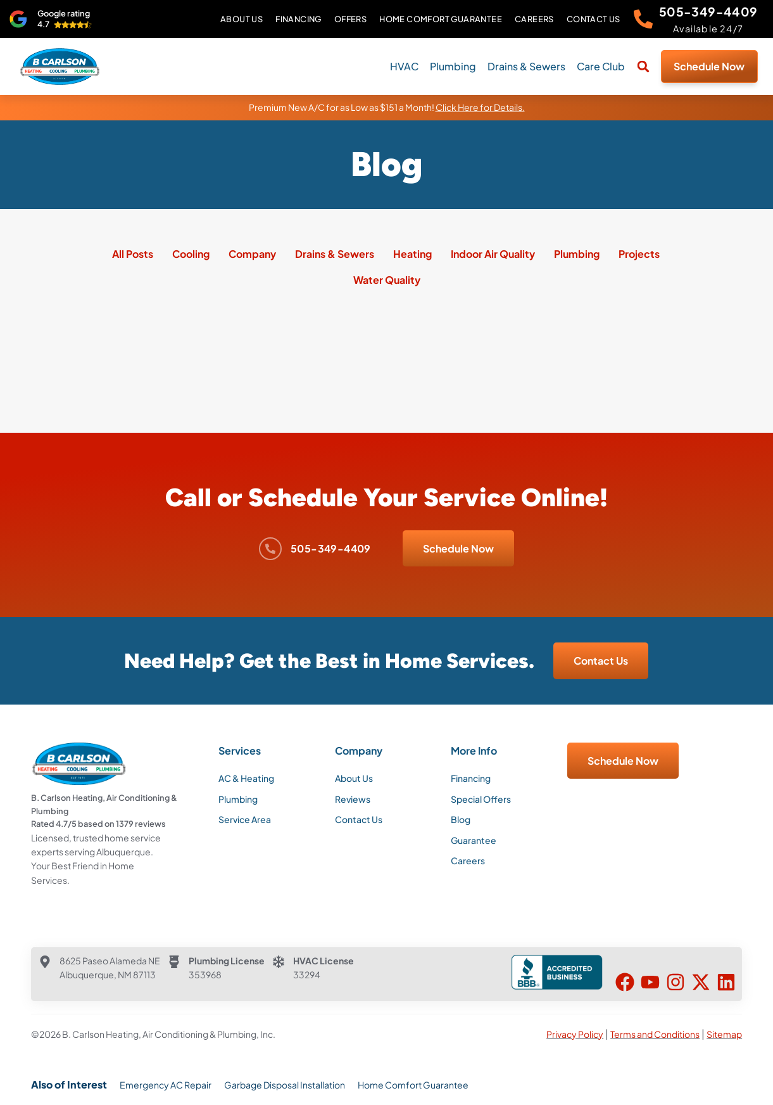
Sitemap (724, 1034)
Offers (350, 19)
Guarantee (473, 840)
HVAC (404, 66)
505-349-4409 (708, 11)
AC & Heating (246, 778)
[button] (643, 66)
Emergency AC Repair (165, 1084)
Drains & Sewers (526, 66)
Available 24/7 (708, 28)
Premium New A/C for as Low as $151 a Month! (387, 107)
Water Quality (386, 279)
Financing (298, 19)
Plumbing (453, 66)
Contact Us (593, 19)
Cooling (191, 253)
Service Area (244, 819)
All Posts (132, 253)
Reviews (352, 799)
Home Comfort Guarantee (440, 19)
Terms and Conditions (655, 1034)
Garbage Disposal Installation (284, 1084)
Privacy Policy (574, 1034)
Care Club (601, 66)
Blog (460, 819)
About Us (241, 19)
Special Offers (481, 799)
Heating (412, 253)
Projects (639, 253)
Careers (534, 19)
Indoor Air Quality (493, 253)
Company (252, 253)
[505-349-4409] (643, 19)
